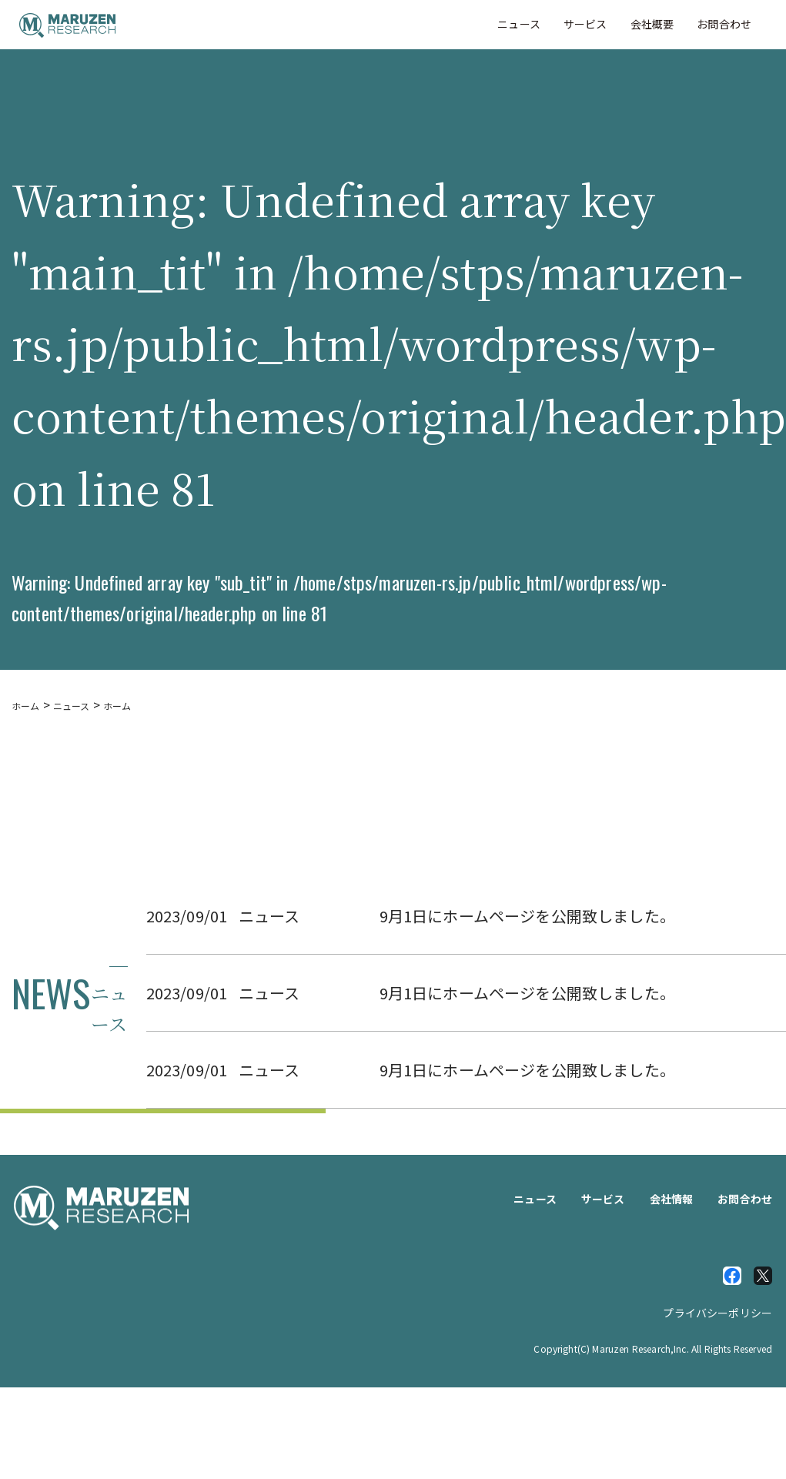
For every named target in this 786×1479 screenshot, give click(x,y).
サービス (585, 24)
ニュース (518, 24)
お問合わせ (724, 24)
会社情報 (672, 1198)
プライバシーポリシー (717, 1312)
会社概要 (652, 24)
